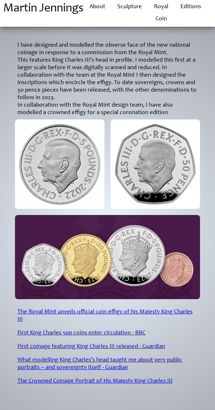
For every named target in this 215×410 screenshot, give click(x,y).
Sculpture (129, 7)
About (97, 7)
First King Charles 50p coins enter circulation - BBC (81, 333)
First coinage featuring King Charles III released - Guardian (91, 347)
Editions (190, 7)
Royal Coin (161, 13)
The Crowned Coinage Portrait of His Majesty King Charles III (95, 381)
